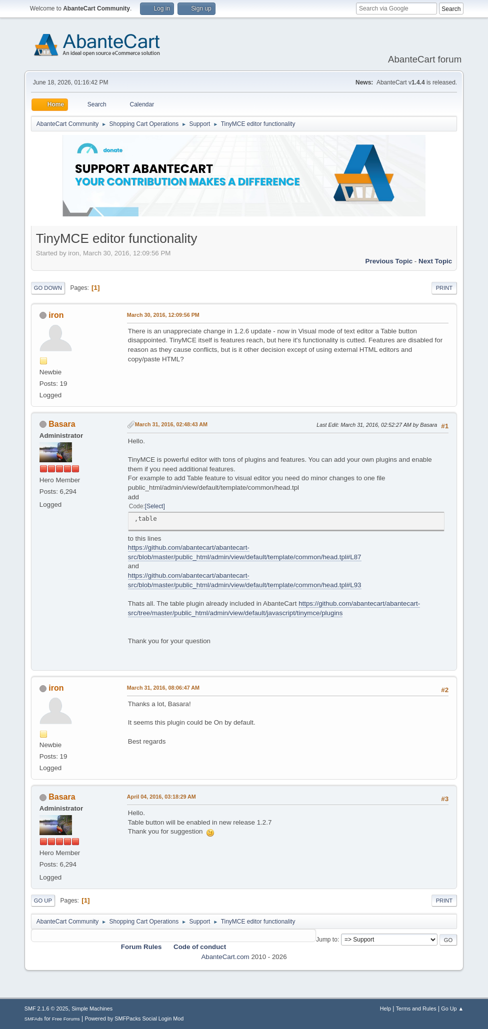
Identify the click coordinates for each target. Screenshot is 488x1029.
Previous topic (389, 261)
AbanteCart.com (225, 957)
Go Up (43, 901)
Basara (61, 424)
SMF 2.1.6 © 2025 (46, 1009)
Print (444, 288)
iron (56, 315)
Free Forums (66, 1019)
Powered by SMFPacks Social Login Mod (134, 1019)
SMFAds (33, 1019)
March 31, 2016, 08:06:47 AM (163, 688)
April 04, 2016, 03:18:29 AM (161, 797)
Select (154, 506)
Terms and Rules (416, 1009)
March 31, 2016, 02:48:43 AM (171, 424)
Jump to (327, 939)
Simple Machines (92, 1009)
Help (385, 1009)
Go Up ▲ (452, 1009)
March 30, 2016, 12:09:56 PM (163, 315)
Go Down (48, 288)
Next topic (435, 261)
